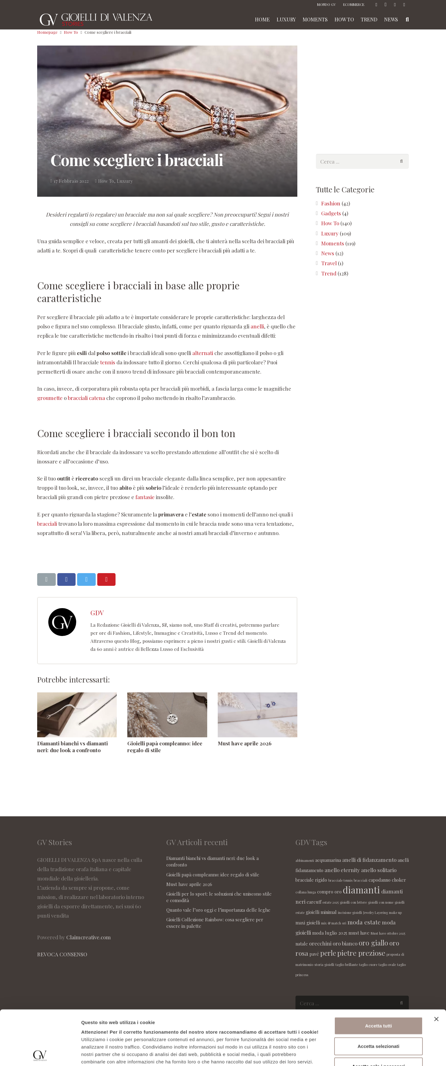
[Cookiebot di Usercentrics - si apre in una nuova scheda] (40, 1054)
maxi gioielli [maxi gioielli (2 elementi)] (307, 922)
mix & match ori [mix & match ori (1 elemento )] (333, 923)
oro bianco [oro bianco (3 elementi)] (345, 943)
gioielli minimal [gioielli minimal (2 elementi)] (321, 912)
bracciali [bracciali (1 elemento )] (360, 880)
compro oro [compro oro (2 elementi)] (329, 891)
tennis (107, 362)
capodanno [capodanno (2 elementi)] (380, 880)
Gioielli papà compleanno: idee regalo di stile (212, 874)
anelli (257, 326)
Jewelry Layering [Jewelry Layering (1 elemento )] (375, 912)
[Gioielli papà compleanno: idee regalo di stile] (167, 714)
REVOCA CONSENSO (62, 954)
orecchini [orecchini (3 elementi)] (320, 943)
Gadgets (331, 213)
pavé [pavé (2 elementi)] (314, 954)
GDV (97, 612)
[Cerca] (401, 161)
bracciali (47, 523)
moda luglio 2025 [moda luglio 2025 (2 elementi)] (329, 933)
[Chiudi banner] (436, 965)
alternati (202, 352)
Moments (332, 243)
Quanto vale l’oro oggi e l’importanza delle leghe (218, 910)
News (327, 253)
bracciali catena (86, 397)
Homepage (47, 32)
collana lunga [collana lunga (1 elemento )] (305, 892)
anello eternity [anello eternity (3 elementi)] (342, 869)
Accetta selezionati (378, 991)
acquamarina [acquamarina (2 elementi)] (328, 860)
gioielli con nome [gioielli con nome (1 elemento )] (380, 902)
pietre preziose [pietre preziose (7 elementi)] (361, 953)
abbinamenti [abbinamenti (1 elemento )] (304, 860)
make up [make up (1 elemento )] (395, 912)
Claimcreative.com (88, 937)
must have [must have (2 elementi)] (358, 933)
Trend (328, 273)
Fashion (330, 203)
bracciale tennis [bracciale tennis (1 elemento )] (340, 880)
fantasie (145, 497)
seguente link (298, 1014)
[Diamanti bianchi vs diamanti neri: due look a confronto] (77, 714)
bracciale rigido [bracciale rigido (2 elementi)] (311, 880)
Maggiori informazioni (333, 1053)
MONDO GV (326, 4)
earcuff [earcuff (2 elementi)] (314, 902)
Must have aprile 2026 (245, 743)
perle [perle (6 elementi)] (328, 953)
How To (71, 32)
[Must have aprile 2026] (257, 714)
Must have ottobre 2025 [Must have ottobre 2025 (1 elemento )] (388, 933)
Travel (329, 263)
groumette (50, 397)
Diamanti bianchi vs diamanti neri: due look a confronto (72, 746)
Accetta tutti (378, 971)
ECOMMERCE (353, 4)
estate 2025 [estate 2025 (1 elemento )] (330, 902)
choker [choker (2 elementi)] (399, 880)
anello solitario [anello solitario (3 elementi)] (378, 869)
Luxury (125, 181)
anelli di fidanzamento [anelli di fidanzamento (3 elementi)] (369, 859)
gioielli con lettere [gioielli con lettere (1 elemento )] (353, 902)
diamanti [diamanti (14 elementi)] (361, 890)
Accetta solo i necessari (378, 1012)
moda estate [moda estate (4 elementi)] (364, 922)
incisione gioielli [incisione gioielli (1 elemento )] (350, 912)
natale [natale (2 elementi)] (301, 944)
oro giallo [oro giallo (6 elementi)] (373, 942)
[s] (362, 161)
